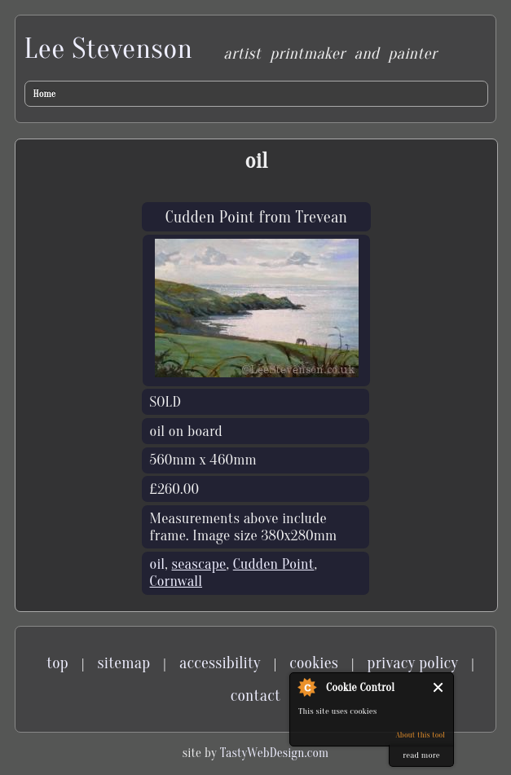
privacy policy (413, 663)
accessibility (220, 663)
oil (157, 564)
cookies (313, 663)
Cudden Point (274, 564)
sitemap (124, 663)
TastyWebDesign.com (274, 753)
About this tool (420, 735)
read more (421, 755)
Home (44, 93)
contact (255, 694)
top (57, 663)
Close (439, 687)
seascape (199, 564)
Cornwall (176, 581)
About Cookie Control (306, 687)
